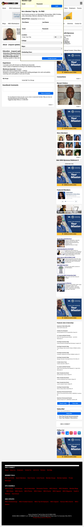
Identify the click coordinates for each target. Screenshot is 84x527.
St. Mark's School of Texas (62, 362)
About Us (12, 470)
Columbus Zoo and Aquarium (62, 330)
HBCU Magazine (67, 491)
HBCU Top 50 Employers (41, 501)
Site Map (49, 470)
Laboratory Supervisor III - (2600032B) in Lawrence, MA (67, 399)
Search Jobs (63, 403)
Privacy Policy (37, 517)
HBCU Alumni (53, 488)
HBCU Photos (28, 491)
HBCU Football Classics (26, 501)
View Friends (31, 478)
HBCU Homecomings (11, 501)
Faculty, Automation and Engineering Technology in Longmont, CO (69, 343)
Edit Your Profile (9, 478)
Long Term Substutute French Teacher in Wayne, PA (66, 379)
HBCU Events (47, 491)
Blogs (4, 23)
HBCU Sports (19, 491)
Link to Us (36, 470)
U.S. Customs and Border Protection (63, 335)
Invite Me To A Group (28, 80)
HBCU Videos (38, 491)
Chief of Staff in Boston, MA (62, 327)
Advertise (70, 23)
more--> (78, 78)
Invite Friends (40, 478)
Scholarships (18, 488)
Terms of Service (46, 517)
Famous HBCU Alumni (66, 501)
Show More (77, 50)
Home (4, 8)
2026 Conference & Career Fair (18, 8)
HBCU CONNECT (65, 424)
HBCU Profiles (9, 488)
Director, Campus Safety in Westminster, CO (65, 388)
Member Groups (50, 478)
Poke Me (68, 36)
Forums (79, 8)
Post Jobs (75, 403)
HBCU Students (63, 488)
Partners (42, 470)
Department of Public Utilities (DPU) (63, 326)
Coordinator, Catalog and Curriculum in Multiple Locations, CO (68, 354)
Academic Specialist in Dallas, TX (63, 363)
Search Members (21, 478)
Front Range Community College (63, 341)
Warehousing (32, 66)
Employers (72, 8)
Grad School (15, 494)
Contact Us (78, 23)
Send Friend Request (64, 43)
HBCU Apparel (57, 491)
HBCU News (9, 491)
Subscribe (69, 413)
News (66, 8)
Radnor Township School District (63, 373)
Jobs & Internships (29, 488)
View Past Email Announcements (68, 416)
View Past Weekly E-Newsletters (68, 418)
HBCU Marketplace (13, 23)
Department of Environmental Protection (64, 391)
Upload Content (68, 50)
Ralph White (17, 99)
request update (14, 45)
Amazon (17, 65)
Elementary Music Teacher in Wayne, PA (64, 374)
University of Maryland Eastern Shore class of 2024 (18, 53)
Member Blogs (74, 488)
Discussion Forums (42, 488)
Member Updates (62, 478)
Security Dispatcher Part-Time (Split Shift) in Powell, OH (67, 332)
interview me (69, 164)
